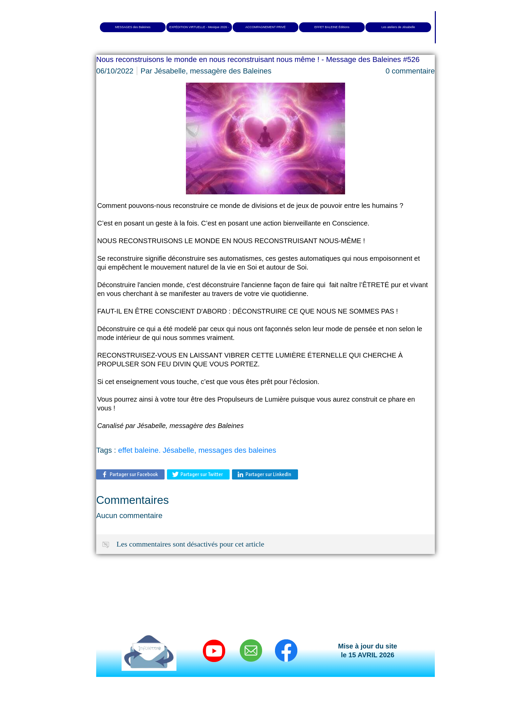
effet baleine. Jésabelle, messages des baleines (197, 450)
